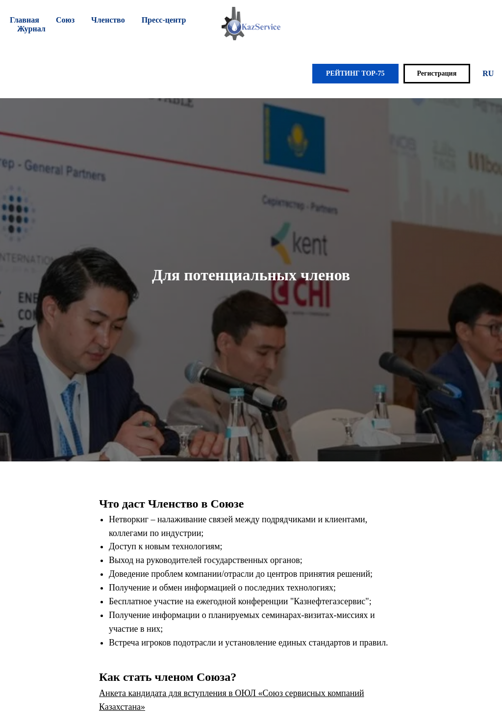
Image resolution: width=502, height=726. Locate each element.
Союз (65, 20)
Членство (108, 20)
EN (482, 73)
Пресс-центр (164, 20)
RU (456, 73)
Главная (24, 20)
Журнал (31, 29)
